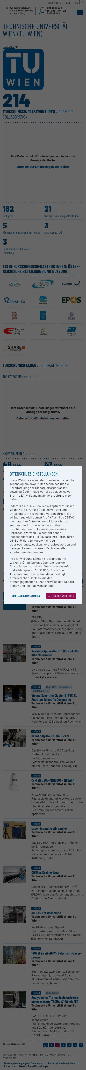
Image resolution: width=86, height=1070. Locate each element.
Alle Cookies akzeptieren (61, 595)
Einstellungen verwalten (26, 595)
